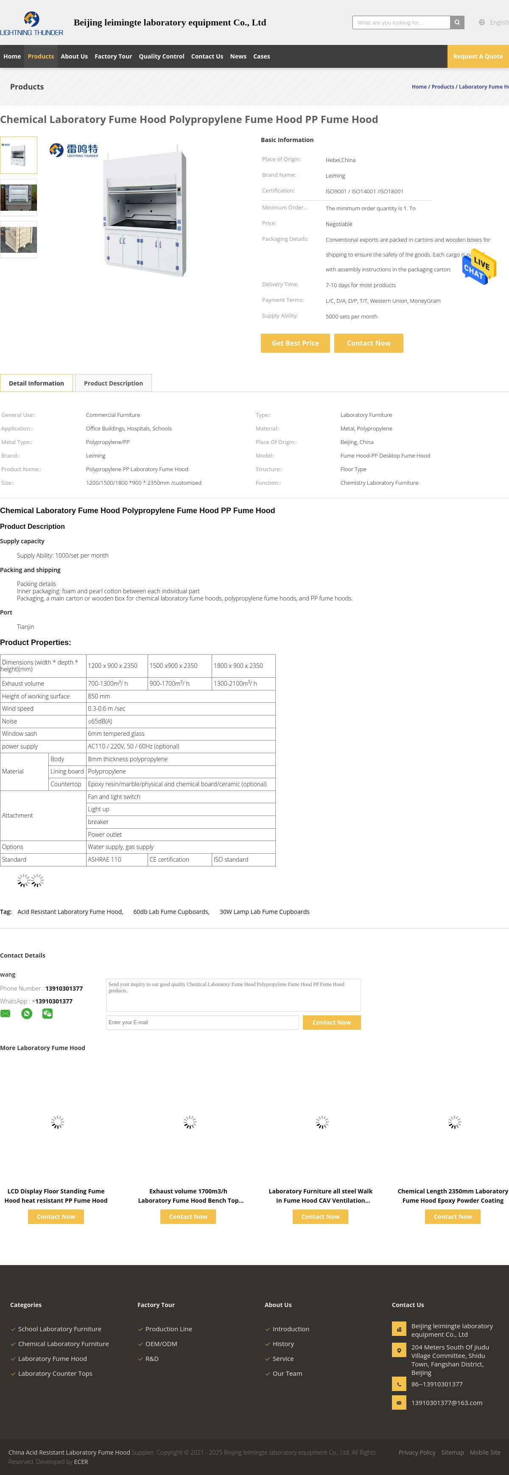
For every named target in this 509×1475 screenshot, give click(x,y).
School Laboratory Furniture (55, 1328)
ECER (81, 1462)
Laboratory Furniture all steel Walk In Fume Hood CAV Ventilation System (321, 1200)
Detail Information (36, 383)
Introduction (287, 1328)
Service (279, 1358)
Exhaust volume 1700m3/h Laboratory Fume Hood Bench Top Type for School (188, 1200)
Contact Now (369, 343)
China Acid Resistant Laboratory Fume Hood (69, 1452)
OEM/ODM (157, 1343)
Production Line (164, 1328)
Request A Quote (478, 56)
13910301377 (64, 988)
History (279, 1343)
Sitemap (453, 1452)
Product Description (113, 383)
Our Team (283, 1373)
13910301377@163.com (438, 1402)
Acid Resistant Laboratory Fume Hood (69, 912)
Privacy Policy (417, 1452)
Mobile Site (485, 1452)
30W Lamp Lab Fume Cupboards (265, 912)
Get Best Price (295, 343)
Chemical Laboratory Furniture (59, 1343)
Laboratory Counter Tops (51, 1373)
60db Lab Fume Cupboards (171, 912)
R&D (148, 1358)
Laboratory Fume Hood (48, 1358)
